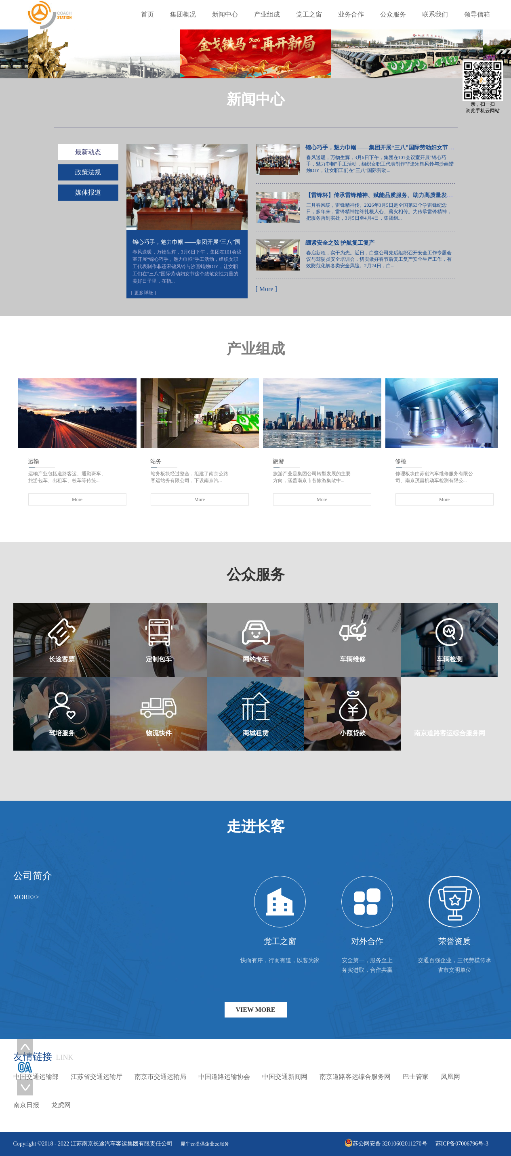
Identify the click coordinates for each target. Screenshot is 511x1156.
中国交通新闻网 (284, 1076)
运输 (33, 461)
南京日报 (26, 1104)
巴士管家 (416, 1076)
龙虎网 (61, 1104)
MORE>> (26, 897)
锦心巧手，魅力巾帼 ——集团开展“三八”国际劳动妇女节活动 (382, 148)
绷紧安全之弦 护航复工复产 (340, 243)
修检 (400, 461)
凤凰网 (450, 1076)
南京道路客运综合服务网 (355, 1076)
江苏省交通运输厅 (96, 1076)
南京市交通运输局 (160, 1076)
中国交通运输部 (36, 1076)
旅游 (278, 461)
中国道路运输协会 (224, 1076)
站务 (156, 461)
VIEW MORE (255, 1009)
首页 (147, 14)
